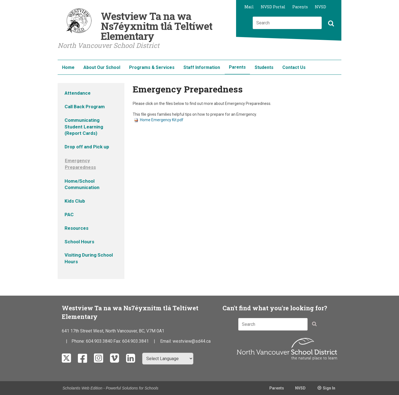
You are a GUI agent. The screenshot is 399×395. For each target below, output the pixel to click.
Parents (300, 6)
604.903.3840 (99, 341)
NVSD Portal (273, 6)
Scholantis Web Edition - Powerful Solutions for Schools (110, 388)
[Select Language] (167, 359)
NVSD (320, 6)
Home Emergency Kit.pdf (158, 120)
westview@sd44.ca (192, 341)
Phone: (78, 341)
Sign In (329, 388)
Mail (249, 6)
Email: (166, 341)
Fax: (117, 341)
